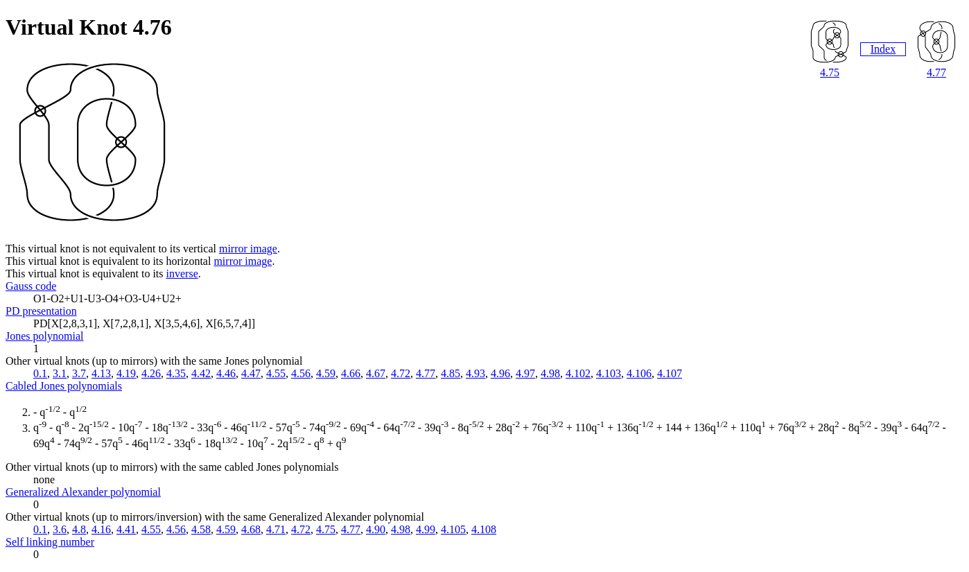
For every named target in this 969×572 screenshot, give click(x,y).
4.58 (201, 529)
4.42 (201, 373)
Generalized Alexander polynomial (83, 492)
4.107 (669, 373)
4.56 (301, 373)
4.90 (375, 529)
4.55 (276, 373)
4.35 (176, 373)
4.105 (453, 529)
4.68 (251, 529)
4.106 (639, 373)
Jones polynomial (44, 336)
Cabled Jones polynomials (64, 386)
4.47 (251, 373)
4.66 (350, 373)
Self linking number (50, 542)
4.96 (500, 373)
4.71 (276, 529)
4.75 (829, 72)
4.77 (936, 72)
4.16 (101, 529)
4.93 (475, 373)
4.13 (101, 373)
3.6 (60, 529)
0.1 (40, 373)
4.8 (79, 529)
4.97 (525, 373)
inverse (182, 273)
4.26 (151, 373)
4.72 (400, 373)
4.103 (608, 373)
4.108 (483, 529)
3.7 (79, 373)
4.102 (578, 373)
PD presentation (41, 311)
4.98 (550, 373)
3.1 (60, 373)
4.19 (126, 373)
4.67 (375, 373)
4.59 (325, 373)
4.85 (450, 373)
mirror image (248, 248)
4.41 (126, 529)
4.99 (425, 529)
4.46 (226, 373)
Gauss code (31, 286)
